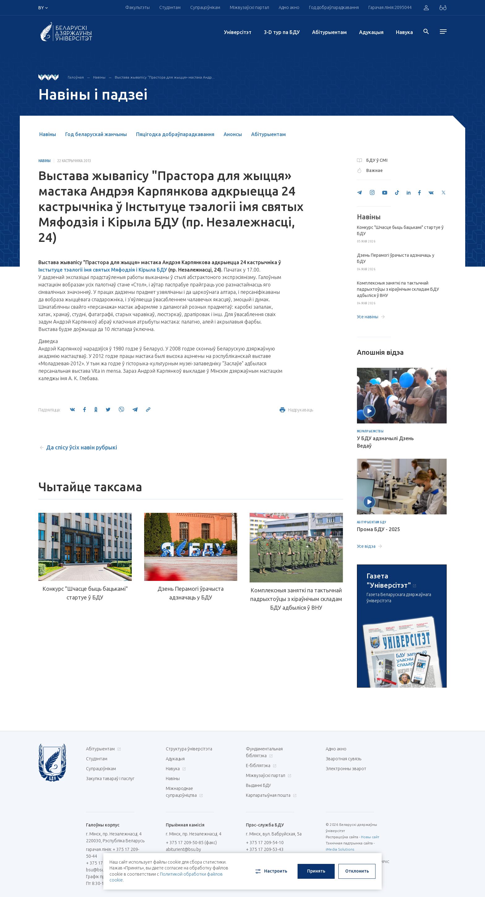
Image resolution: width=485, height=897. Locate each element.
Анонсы (233, 134)
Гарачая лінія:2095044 (390, 7)
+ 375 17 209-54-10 (265, 842)
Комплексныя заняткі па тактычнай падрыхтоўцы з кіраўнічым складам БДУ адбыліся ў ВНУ (296, 599)
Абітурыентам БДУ (371, 522)
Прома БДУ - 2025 (378, 529)
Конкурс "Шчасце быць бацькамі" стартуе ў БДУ (85, 593)
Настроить (270, 871)
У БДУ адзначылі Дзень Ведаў (385, 442)
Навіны (99, 77)
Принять (316, 871)
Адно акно (289, 7)
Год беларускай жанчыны (96, 134)
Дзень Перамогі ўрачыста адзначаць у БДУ (190, 593)
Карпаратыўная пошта (270, 795)
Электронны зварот (346, 768)
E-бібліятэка (260, 765)
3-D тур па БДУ (282, 32)
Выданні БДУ (258, 785)
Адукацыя (371, 32)
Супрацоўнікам (205, 7)
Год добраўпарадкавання (334, 7)
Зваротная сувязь (343, 758)
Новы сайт (370, 837)
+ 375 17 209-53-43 (265, 849)
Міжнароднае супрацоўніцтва (184, 792)
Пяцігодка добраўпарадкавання (175, 134)
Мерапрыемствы (370, 431)
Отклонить (357, 871)
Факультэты (137, 7)
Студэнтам (170, 7)
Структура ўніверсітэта (189, 748)
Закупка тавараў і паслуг (110, 778)
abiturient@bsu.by (183, 849)
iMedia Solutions (340, 849)
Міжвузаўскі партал (249, 7)
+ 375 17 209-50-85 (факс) (191, 842)
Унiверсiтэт (237, 32)
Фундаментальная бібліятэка (264, 752)
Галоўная (76, 77)
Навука (404, 32)
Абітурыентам (329, 32)
